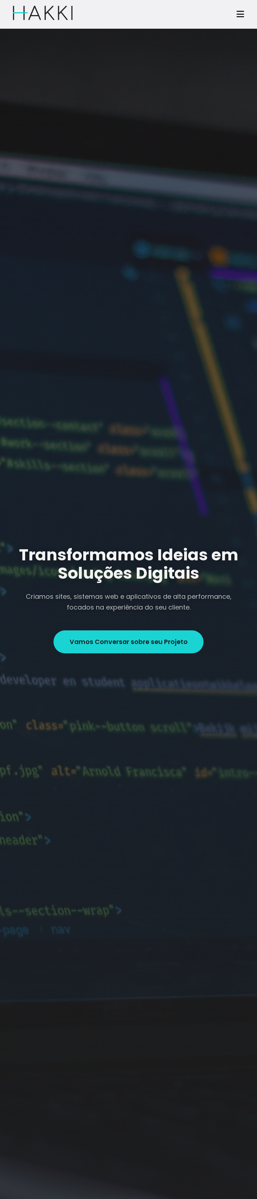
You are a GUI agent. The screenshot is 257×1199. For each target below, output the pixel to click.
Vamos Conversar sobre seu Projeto (129, 642)
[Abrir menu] (240, 14)
